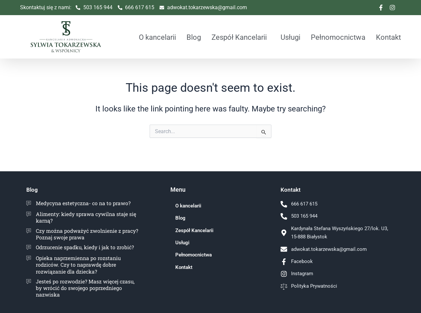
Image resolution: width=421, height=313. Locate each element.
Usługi (290, 37)
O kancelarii (157, 37)
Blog (193, 37)
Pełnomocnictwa (338, 37)
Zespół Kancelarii (239, 37)
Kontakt (388, 37)
